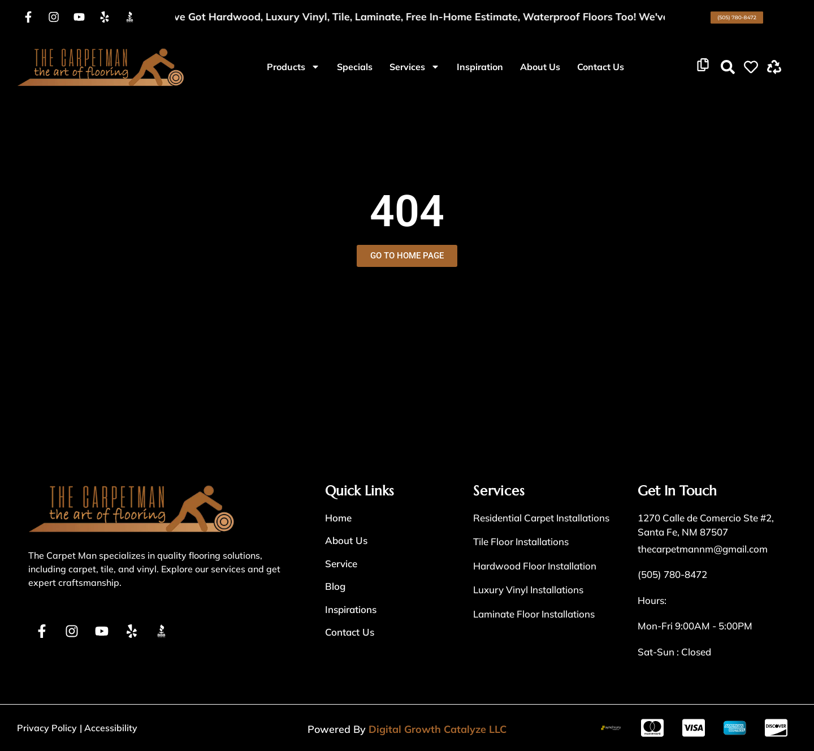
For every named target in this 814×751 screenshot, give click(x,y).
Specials (355, 66)
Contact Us (600, 66)
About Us (540, 66)
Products (293, 67)
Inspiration (480, 66)
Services (414, 67)
